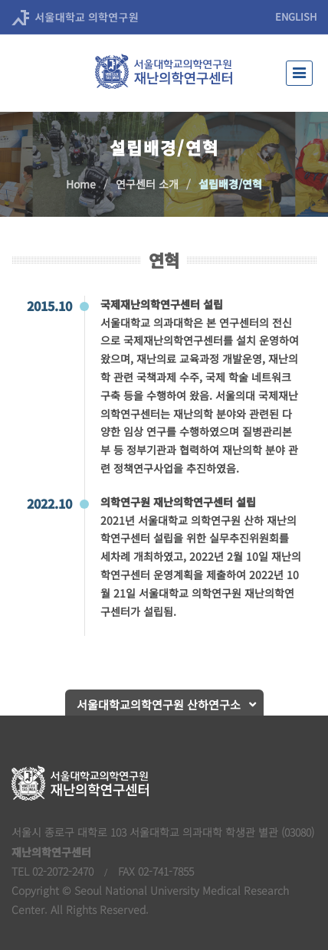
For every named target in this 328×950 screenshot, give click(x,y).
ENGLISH (296, 16)
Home (81, 184)
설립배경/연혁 (230, 184)
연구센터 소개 (147, 184)
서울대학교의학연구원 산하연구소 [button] (159, 704)
